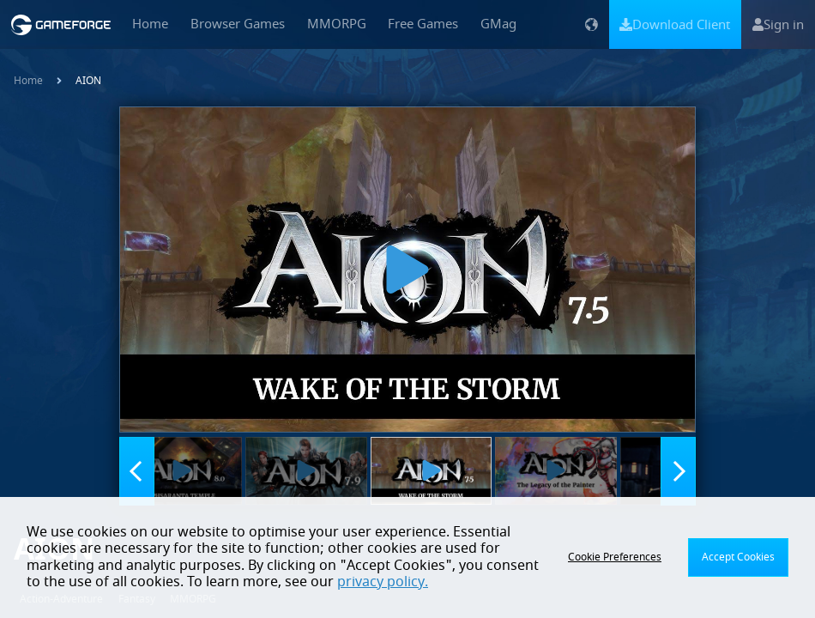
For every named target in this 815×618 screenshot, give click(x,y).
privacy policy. (382, 582)
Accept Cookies (738, 557)
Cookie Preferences (614, 557)
